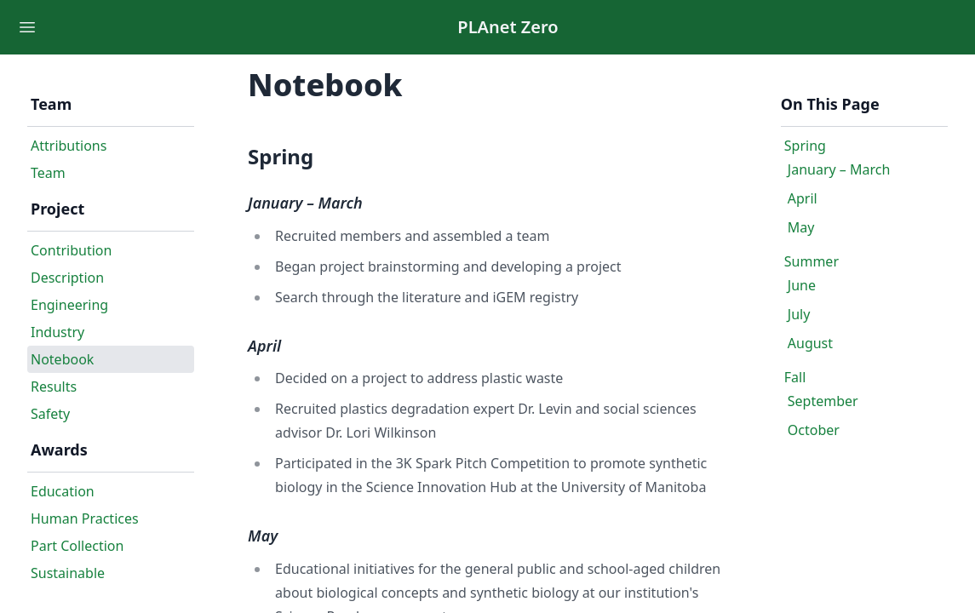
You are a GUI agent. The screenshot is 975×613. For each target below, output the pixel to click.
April (802, 198)
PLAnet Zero (507, 26)
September (823, 401)
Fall (795, 377)
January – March (839, 169)
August (810, 343)
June (802, 285)
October (814, 430)
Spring (805, 145)
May (801, 227)
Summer (811, 261)
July (799, 314)
